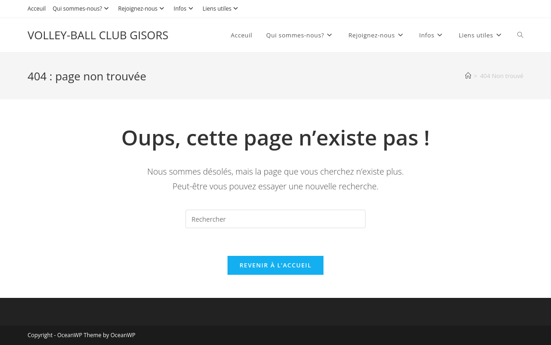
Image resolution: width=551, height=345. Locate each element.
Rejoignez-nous (142, 8)
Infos (185, 8)
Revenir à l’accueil (275, 265)
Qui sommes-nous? (82, 8)
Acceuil (37, 8)
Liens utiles (221, 8)
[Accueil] (468, 76)
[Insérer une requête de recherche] (275, 219)
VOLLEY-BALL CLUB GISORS (98, 34)
